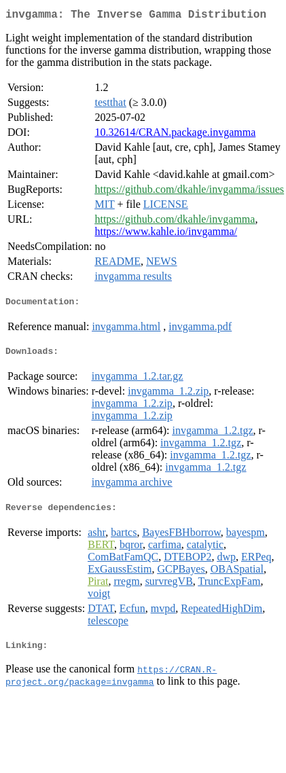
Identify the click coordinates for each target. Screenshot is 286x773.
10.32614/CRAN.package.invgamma (174, 135)
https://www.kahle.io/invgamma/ (165, 234)
